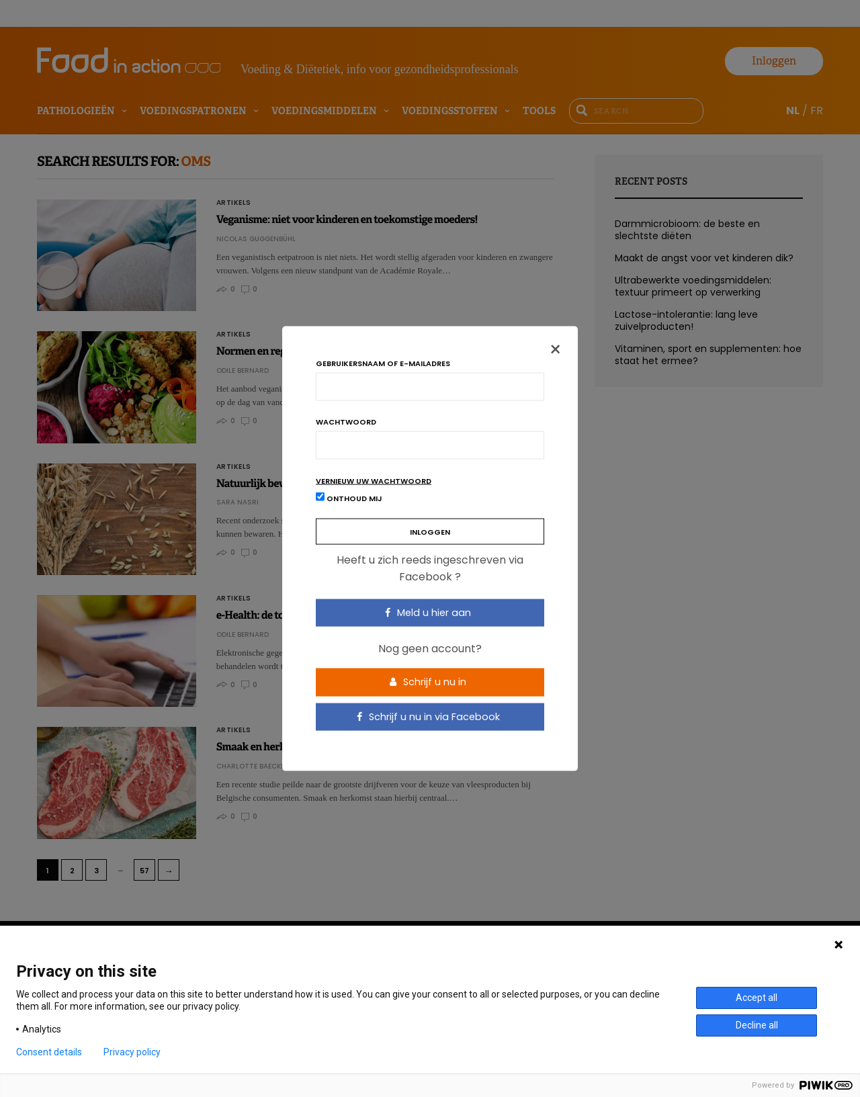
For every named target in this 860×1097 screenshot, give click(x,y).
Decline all (757, 1025)
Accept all (756, 997)
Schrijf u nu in (428, 682)
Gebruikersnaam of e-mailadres (383, 363)
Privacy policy (132, 1052)
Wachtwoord (346, 421)
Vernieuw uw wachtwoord (373, 480)
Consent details (49, 1052)
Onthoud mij (349, 497)
